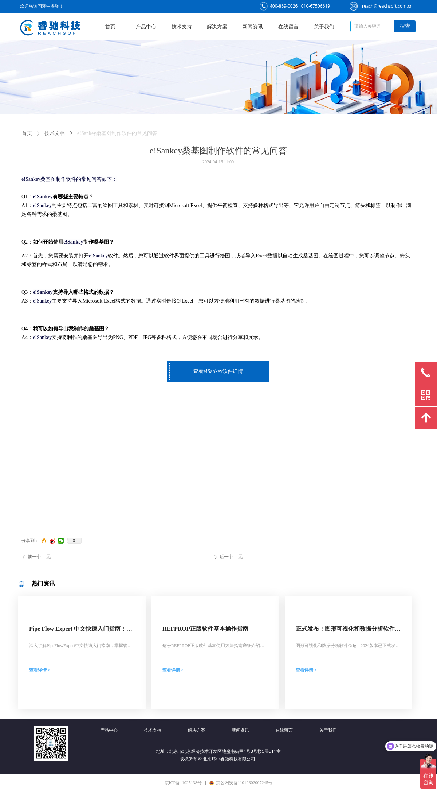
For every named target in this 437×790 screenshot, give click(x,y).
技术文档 (54, 133)
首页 (27, 133)
